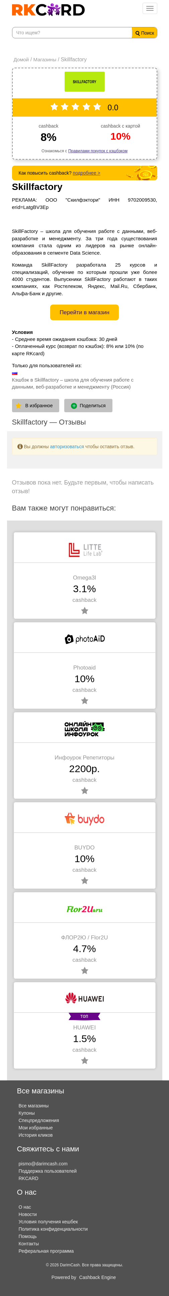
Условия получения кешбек (48, 1221)
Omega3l (84, 578)
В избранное (39, 405)
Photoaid (84, 667)
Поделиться (88, 406)
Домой (21, 59)
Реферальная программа (46, 1251)
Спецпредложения (39, 1120)
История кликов (36, 1135)
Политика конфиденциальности (53, 1229)
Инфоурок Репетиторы (84, 757)
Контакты (29, 1243)
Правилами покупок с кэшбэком (98, 151)
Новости (28, 1214)
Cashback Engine (97, 1277)
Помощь (28, 1236)
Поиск (145, 33)
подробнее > (86, 173)
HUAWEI (84, 1027)
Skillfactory (37, 187)
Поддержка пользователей (48, 1171)
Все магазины (34, 1105)
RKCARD (28, 1178)
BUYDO (84, 847)
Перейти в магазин (84, 312)
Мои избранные (36, 1127)
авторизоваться (67, 446)
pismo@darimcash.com (43, 1163)
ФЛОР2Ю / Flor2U (84, 937)
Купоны (27, 1113)
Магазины (45, 59)
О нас (25, 1207)
